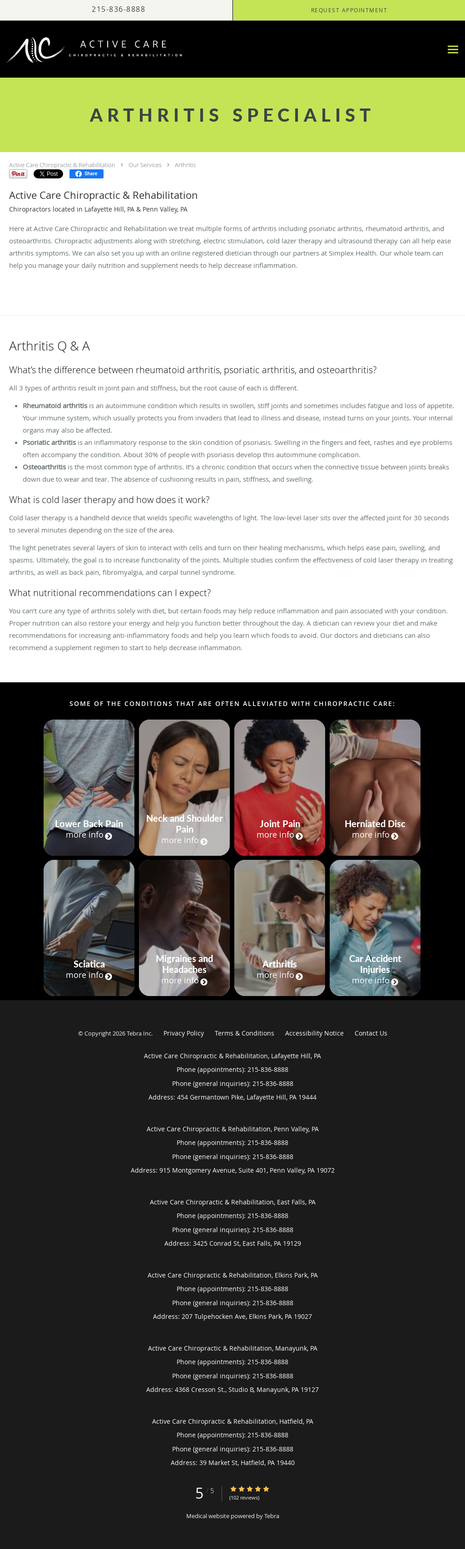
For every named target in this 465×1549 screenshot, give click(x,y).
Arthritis (185, 165)
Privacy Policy (183, 1033)
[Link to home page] (93, 49)
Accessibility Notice (314, 1033)
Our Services (145, 165)
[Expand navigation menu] (453, 49)
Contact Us (371, 1033)
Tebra (271, 1516)
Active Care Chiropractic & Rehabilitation (62, 165)
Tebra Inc (139, 1033)
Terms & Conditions (244, 1033)
